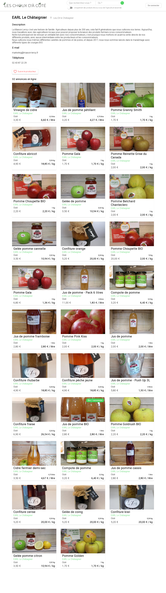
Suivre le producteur (25, 71)
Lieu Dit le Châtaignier (62, 18)
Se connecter (153, 5)
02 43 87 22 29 (19, 63)
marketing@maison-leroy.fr (25, 52)
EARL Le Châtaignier (23, 113)
